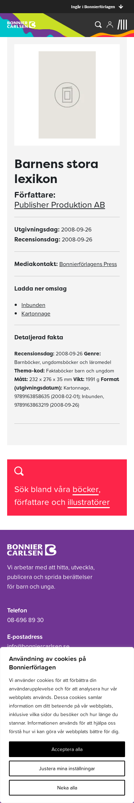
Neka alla (67, 787)
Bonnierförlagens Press (88, 264)
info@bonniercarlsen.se (38, 646)
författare (32, 502)
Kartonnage (35, 313)
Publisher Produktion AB (59, 205)
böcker (86, 489)
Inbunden (33, 305)
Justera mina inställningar (67, 768)
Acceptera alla (67, 749)
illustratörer (89, 502)
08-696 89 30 (25, 620)
